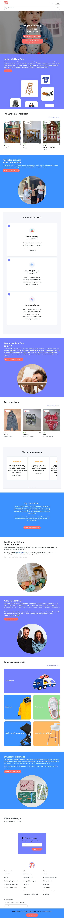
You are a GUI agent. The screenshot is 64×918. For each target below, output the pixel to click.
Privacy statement (48, 881)
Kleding (6, 877)
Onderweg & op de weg (11, 881)
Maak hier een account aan (11, 170)
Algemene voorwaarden (50, 877)
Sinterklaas (46, 894)
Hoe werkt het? (28, 877)
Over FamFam (28, 874)
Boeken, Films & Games (10, 887)
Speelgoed (7, 874)
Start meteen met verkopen (32, 527)
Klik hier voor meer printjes (12, 771)
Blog (25, 887)
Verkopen (26, 891)
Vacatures (46, 884)
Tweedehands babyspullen (31, 894)
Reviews (26, 884)
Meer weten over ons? (11, 619)
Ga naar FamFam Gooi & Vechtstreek (32, 41)
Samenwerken (47, 887)
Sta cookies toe (32, 915)
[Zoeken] (32, 8)
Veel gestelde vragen (29, 881)
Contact (45, 874)
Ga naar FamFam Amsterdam (32, 36)
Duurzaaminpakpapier (49, 891)
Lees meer (8, 71)
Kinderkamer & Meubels (11, 884)
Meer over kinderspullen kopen (13, 359)
